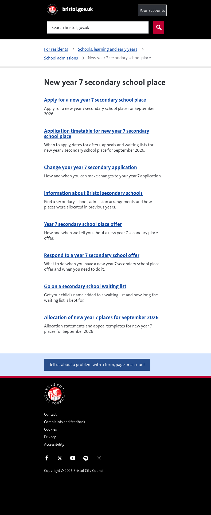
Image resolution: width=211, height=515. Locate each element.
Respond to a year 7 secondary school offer (91, 255)
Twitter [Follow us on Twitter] (59, 459)
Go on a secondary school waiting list (85, 286)
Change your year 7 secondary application (90, 167)
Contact (50, 414)
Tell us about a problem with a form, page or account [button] (97, 364)
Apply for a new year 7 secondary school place (95, 99)
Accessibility (54, 444)
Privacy (50, 436)
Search (157, 27)
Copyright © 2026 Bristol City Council (74, 470)
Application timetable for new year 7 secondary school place (96, 134)
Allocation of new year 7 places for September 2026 (101, 317)
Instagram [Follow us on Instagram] (98, 459)
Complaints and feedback (64, 421)
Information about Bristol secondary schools (93, 193)
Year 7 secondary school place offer (83, 224)
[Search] (98, 27)
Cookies (50, 429)
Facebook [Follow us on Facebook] (46, 459)
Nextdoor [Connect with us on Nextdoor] (85, 459)
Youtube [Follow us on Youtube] (72, 459)
